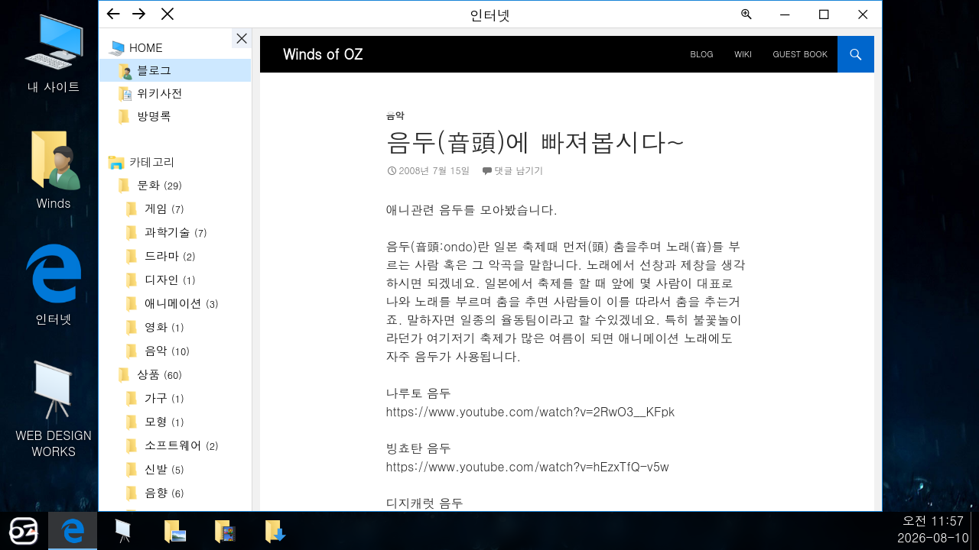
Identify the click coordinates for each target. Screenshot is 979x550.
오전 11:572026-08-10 (933, 529)
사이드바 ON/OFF (242, 38)
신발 (164, 469)
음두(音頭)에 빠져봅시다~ (536, 141)
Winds (53, 168)
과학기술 (176, 232)
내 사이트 (53, 51)
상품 (159, 374)
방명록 (154, 116)
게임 (164, 208)
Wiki (743, 54)
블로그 (154, 70)
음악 (167, 350)
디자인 (170, 279)
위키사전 (160, 93)
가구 (164, 398)
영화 (164, 327)
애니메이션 (182, 303)
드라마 (170, 255)
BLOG (702, 54)
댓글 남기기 (519, 169)
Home (146, 47)
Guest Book (800, 54)
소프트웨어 (182, 445)
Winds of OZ (323, 53)
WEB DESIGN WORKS (53, 407)
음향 (164, 492)
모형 (164, 421)
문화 (159, 184)
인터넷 (53, 284)
